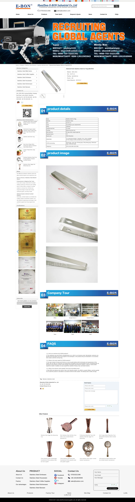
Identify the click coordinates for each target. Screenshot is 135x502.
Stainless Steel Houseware (24, 80)
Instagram (58, 483)
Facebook (58, 475)
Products (44, 14)
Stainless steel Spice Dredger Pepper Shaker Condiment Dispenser (30, 124)
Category (22, 65)
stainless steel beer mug (29, 138)
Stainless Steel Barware (30, 65)
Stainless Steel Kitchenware (24, 84)
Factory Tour (50, 493)
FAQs (116, 14)
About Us (30, 14)
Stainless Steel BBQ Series (24, 71)
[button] (65, 62)
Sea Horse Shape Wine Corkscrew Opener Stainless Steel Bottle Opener (30, 147)
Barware (45, 379)
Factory (18, 481)
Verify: (96, 485)
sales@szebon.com (63, 11)
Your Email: (97, 475)
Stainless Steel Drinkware (24, 77)
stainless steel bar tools (42, 65)
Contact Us (103, 14)
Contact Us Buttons (112, 488)
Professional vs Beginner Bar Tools (25, 182)
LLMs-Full (67, 495)
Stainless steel (51, 379)
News (90, 14)
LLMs (125, 493)
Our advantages (21, 484)
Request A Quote (75, 14)
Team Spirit (58, 14)
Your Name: (97, 472)
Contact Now (27, 105)
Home (18, 14)
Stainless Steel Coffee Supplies (25, 74)
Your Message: (98, 477)
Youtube (58, 478)
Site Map (87, 493)
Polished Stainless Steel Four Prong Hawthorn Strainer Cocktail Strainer (30, 160)
